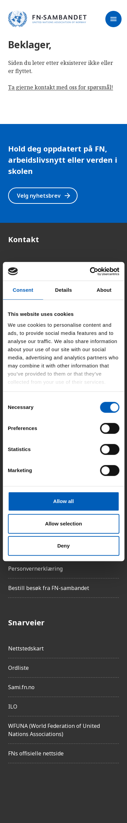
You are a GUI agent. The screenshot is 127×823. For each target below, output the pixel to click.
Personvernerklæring (35, 568)
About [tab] (104, 290)
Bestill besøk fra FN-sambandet (48, 588)
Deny (63, 546)
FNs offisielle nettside (36, 753)
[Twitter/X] (70, 787)
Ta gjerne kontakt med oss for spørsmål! (60, 87)
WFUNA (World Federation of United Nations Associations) (54, 730)
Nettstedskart (26, 648)
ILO (12, 706)
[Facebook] (13, 787)
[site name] (47, 19)
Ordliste (18, 668)
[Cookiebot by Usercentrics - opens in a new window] (90, 271)
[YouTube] (89, 787)
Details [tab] (63, 290)
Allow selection (63, 523)
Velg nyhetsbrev (44, 196)
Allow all (63, 501)
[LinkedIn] (51, 787)
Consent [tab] (23, 290)
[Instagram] (32, 787)
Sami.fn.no (21, 687)
